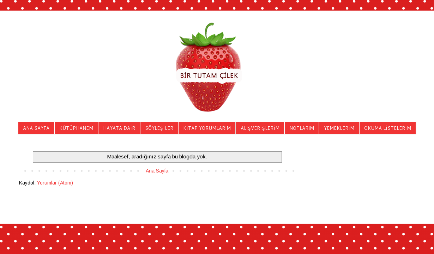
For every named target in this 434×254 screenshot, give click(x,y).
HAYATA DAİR (119, 128)
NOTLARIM (301, 128)
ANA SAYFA (36, 128)
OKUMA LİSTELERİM (387, 128)
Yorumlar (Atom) (55, 183)
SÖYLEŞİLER (159, 128)
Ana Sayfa (157, 171)
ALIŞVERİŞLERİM (260, 128)
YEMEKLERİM (339, 128)
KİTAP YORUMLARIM (207, 128)
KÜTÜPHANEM (76, 128)
